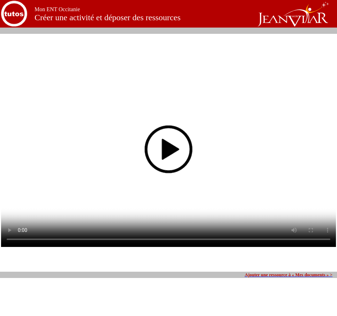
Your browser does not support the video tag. (168, 153)
